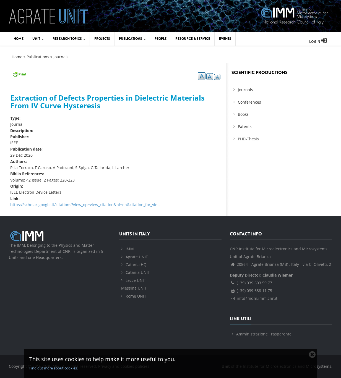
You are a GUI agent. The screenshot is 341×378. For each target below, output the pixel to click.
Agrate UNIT (137, 256)
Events (225, 38)
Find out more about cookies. (53, 368)
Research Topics (69, 38)
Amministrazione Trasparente (263, 334)
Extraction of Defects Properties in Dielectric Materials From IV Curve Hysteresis (107, 102)
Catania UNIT (138, 272)
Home (19, 38)
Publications (132, 38)
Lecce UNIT (136, 280)
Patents (245, 126)
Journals (61, 56)
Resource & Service (192, 38)
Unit (38, 38)
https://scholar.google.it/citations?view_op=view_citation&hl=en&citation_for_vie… (85, 204)
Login (318, 41)
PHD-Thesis (248, 138)
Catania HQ (136, 264)
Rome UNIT (136, 296)
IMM (130, 248)
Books (243, 114)
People (160, 38)
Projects (102, 38)
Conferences (249, 102)
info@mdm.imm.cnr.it (253, 298)
